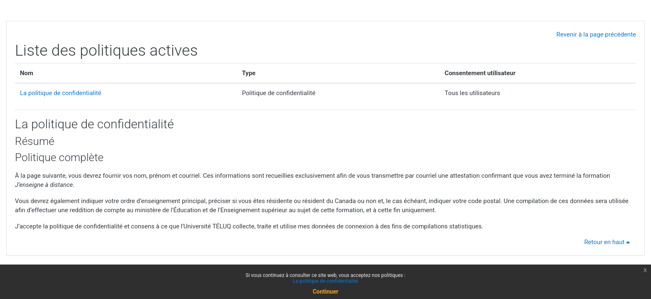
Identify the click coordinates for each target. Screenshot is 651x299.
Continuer (325, 291)
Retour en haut (608, 242)
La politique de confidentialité (60, 93)
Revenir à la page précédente (596, 34)
